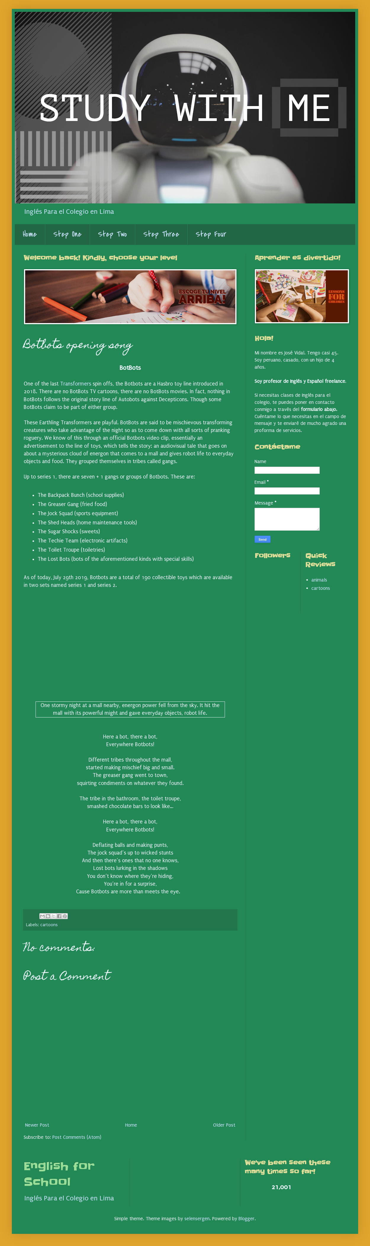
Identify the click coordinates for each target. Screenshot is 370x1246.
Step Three (161, 234)
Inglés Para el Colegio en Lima (69, 212)
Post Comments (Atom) (76, 1137)
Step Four (211, 234)
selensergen (197, 1218)
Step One (67, 234)
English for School (59, 1174)
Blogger (247, 1218)
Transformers (75, 384)
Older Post (224, 1125)
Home (30, 234)
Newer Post (37, 1125)
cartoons (49, 924)
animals (319, 580)
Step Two (112, 234)
